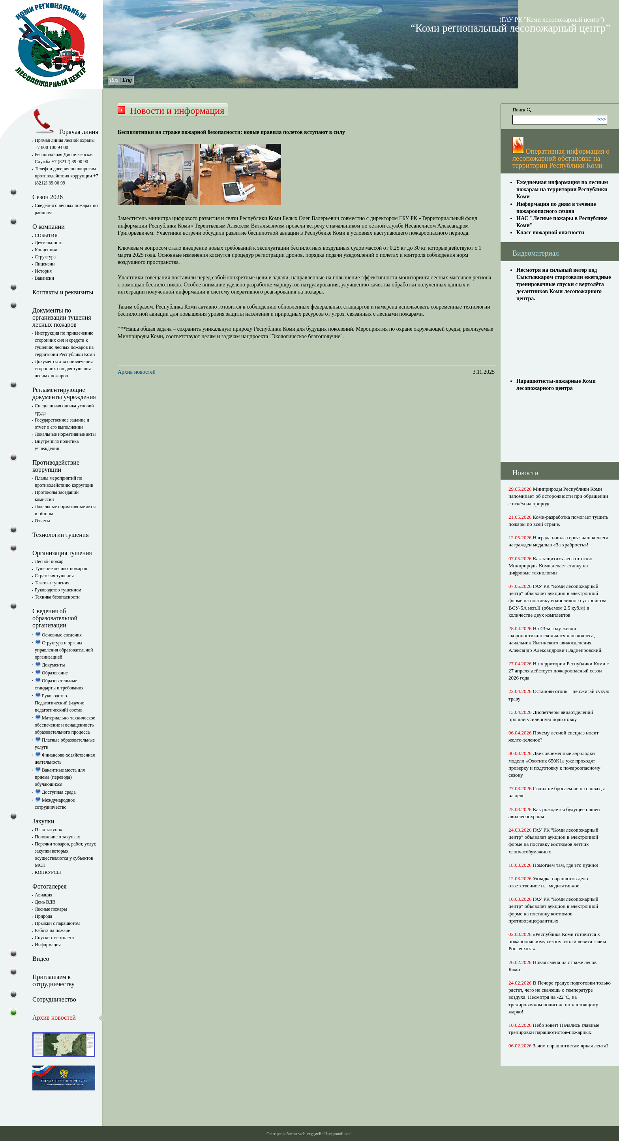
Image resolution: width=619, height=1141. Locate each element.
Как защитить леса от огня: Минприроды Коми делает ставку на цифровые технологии (550, 565)
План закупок (48, 829)
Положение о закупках (57, 837)
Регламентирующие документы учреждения (64, 393)
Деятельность (48, 242)
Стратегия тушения (54, 575)
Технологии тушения (60, 534)
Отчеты (42, 520)
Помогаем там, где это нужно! (565, 865)
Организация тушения (62, 553)
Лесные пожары (51, 909)
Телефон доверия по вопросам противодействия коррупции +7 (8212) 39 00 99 (66, 176)
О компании (48, 226)
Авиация (43, 895)
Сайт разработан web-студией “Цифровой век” (309, 1133)
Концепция (46, 249)
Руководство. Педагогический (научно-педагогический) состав (60, 703)
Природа (43, 916)
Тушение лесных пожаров (61, 568)
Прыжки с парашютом (57, 923)
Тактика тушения (52, 583)
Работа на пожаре (52, 930)
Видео (40, 958)
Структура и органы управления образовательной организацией (64, 650)
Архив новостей (137, 372)
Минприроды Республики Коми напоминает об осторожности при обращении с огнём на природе (558, 496)
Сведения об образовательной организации (54, 618)
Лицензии (44, 264)
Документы (50, 665)
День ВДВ (45, 902)
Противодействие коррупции (55, 466)
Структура (45, 257)
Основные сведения (58, 635)
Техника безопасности (57, 597)
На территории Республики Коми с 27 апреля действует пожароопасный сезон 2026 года (558, 671)
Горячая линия (65, 131)
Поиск (519, 110)
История (43, 271)
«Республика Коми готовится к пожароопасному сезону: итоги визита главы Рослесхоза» (557, 941)
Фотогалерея (49, 886)
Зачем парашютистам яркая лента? (571, 1046)
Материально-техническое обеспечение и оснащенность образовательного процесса (65, 725)
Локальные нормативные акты (65, 434)
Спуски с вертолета (54, 937)
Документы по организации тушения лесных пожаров (61, 317)
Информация (48, 944)
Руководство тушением (58, 590)
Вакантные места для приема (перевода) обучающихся (60, 777)
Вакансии (44, 278)
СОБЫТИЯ (46, 235)
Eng (127, 80)
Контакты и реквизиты (62, 292)
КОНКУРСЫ (48, 872)
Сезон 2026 (47, 197)
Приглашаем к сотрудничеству (53, 980)
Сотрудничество (54, 999)
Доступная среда (55, 792)
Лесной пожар (49, 561)
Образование (51, 673)
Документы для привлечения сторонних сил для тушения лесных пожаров (64, 368)
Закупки (43, 821)
